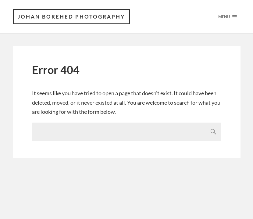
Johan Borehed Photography (71, 16)
